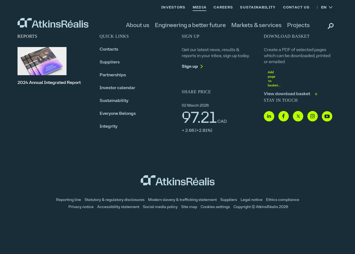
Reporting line (68, 200)
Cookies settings (215, 207)
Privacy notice (81, 207)
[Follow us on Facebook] (283, 116)
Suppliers (110, 62)
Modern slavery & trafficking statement (182, 200)
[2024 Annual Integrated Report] (54, 66)
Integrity (108, 126)
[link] (53, 23)
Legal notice (251, 200)
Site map (189, 207)
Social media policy (160, 207)
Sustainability (114, 101)
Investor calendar (117, 88)
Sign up (190, 67)
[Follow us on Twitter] (298, 116)
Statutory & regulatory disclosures (115, 200)
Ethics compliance (282, 200)
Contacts (109, 49)
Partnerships (113, 75)
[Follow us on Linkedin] (269, 116)
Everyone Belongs (118, 114)
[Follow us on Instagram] (312, 116)
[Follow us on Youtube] (327, 116)
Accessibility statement (118, 207)
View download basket (291, 94)
